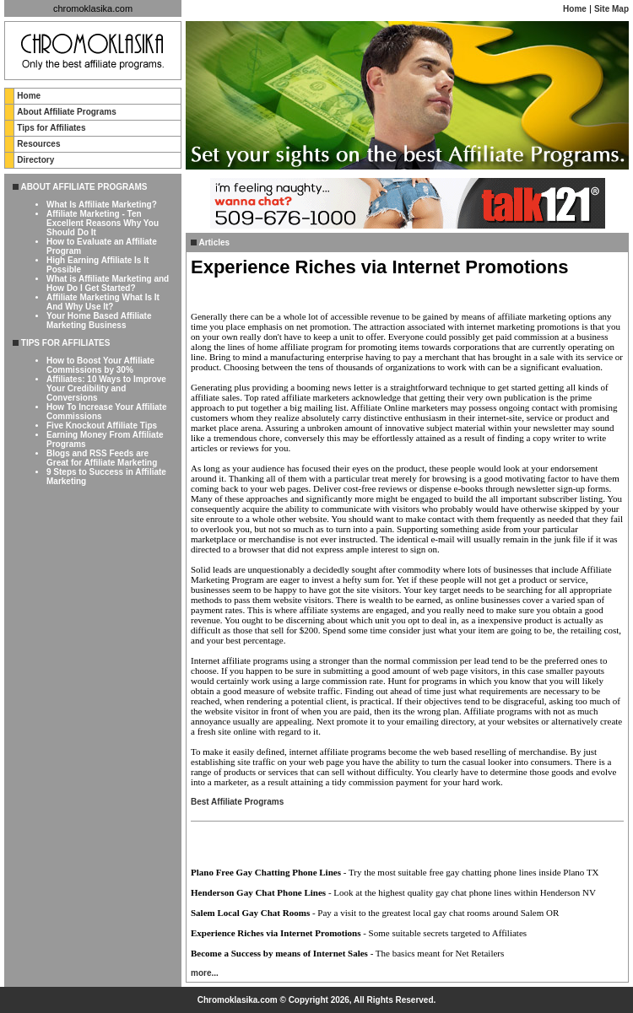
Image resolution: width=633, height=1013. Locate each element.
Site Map (611, 8)
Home (575, 8)
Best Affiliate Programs (237, 801)
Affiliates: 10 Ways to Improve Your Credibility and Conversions (106, 388)
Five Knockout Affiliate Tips (101, 425)
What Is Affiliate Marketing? (101, 204)
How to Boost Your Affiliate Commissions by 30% (100, 365)
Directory (35, 159)
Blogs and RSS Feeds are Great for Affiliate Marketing (101, 458)
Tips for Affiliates (51, 127)
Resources (38, 143)
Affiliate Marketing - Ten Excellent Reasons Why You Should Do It (102, 223)
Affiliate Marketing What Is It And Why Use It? (103, 302)
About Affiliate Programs (66, 111)
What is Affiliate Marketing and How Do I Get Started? (107, 283)
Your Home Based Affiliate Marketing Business (98, 320)
